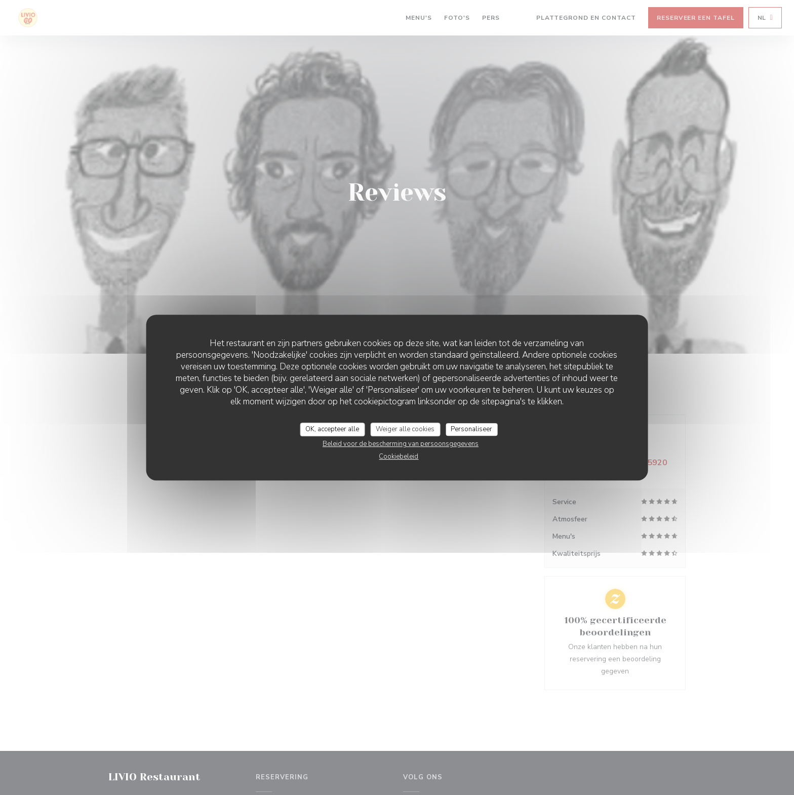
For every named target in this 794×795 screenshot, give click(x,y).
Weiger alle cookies (405, 429)
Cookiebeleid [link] (398, 456)
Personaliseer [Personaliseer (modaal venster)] (471, 429)
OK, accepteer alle (332, 429)
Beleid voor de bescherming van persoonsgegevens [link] (401, 443)
